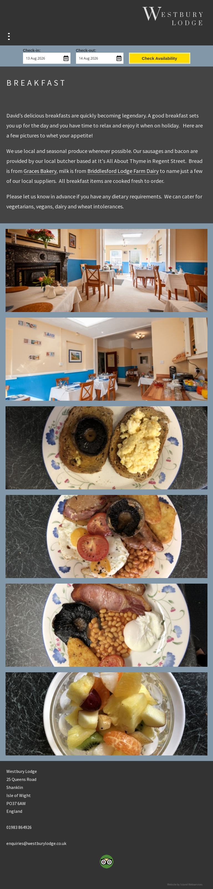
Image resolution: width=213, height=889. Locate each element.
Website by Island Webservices (184, 884)
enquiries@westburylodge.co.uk (36, 843)
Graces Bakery (40, 170)
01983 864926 (19, 827)
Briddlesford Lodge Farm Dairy (123, 170)
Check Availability (159, 58)
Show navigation (9, 36)
